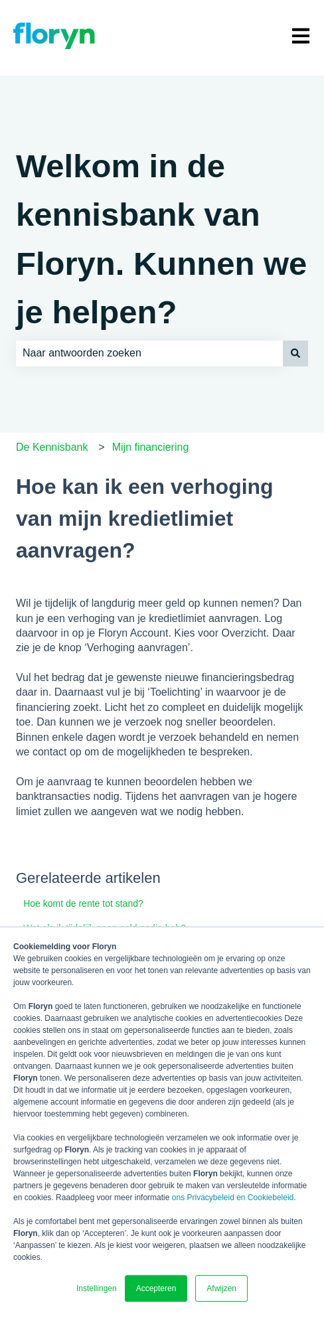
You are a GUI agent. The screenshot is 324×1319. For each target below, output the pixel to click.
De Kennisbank (52, 447)
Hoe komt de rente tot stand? (83, 903)
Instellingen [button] (96, 1288)
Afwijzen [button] (221, 1288)
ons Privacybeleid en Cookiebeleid (232, 1197)
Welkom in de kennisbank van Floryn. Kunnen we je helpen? (161, 239)
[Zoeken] (295, 353)
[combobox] (149, 353)
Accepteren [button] (156, 1288)
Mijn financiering (150, 447)
